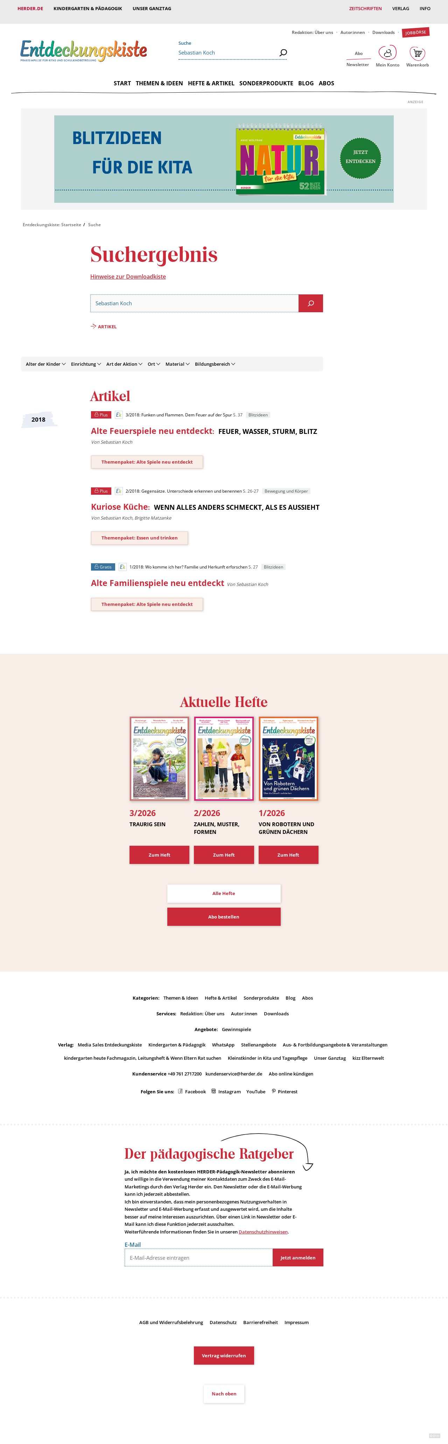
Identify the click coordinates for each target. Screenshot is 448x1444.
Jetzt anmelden (298, 1251)
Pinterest (288, 1085)
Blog (306, 76)
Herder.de (30, 8)
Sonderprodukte (266, 76)
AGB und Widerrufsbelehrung (171, 1316)
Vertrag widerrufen (224, 1349)
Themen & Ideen (159, 76)
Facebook (195, 1085)
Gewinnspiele (236, 1023)
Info (425, 8)
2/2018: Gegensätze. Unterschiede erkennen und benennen (178, 484)
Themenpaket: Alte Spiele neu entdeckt (147, 455)
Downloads (383, 26)
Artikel (107, 320)
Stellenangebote (258, 1038)
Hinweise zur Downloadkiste (128, 270)
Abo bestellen (223, 910)
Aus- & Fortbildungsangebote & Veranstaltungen (335, 1038)
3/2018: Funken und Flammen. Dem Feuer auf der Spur (173, 409)
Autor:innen (353, 26)
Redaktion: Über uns (312, 26)
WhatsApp (223, 1038)
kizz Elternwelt (368, 1051)
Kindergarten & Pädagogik (88, 8)
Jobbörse (415, 25)
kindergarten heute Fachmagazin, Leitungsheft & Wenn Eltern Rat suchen (142, 1051)
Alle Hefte (223, 887)
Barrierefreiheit (260, 1316)
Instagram (229, 1085)
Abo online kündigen (291, 1067)
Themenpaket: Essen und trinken (140, 531)
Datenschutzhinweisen (263, 1225)
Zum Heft (159, 848)
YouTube (255, 1085)
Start (122, 76)
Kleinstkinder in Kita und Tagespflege (267, 1051)
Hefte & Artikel (211, 76)
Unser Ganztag (152, 8)
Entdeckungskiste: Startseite (52, 218)
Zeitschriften (365, 8)
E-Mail (133, 1238)
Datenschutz (223, 1316)
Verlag (400, 8)
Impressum (297, 1316)
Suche (184, 36)
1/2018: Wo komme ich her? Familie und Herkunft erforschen (183, 561)
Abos (326, 76)
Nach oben (224, 1387)
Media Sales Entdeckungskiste (110, 1038)
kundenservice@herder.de (233, 1067)
